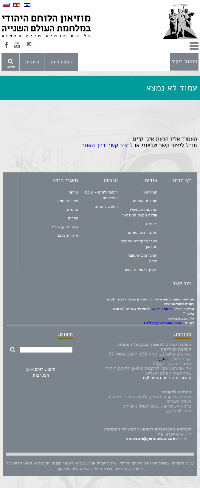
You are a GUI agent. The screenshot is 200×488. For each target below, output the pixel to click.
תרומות (32, 61)
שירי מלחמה (67, 201)
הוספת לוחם (61, 61)
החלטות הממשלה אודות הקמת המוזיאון (139, 212)
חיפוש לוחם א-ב (40, 369)
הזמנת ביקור (184, 61)
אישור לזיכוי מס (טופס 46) (167, 378)
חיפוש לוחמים (106, 206)
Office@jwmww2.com (162, 323)
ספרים (73, 218)
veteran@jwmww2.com (151, 439)
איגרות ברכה (67, 235)
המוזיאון (150, 192)
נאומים (151, 224)
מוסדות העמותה (144, 201)
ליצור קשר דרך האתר (106, 145)
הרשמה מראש (162, 308)
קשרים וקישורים (64, 227)
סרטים (72, 209)
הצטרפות (41, 375)
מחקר (73, 192)
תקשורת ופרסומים (142, 232)
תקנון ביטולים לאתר (140, 269)
